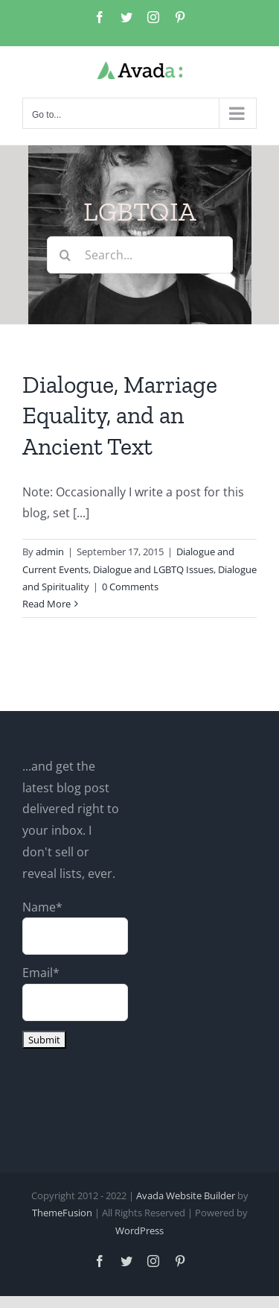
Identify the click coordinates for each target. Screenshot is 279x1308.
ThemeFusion (62, 1212)
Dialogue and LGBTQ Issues (153, 569)
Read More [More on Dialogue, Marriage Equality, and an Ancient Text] (46, 603)
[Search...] (140, 255)
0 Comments (130, 586)
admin (50, 551)
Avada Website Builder (185, 1195)
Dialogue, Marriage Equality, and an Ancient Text (119, 415)
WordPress (139, 1230)
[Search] (65, 255)
